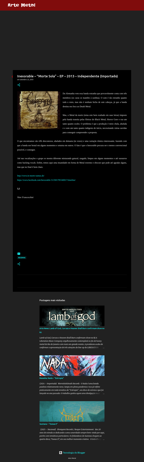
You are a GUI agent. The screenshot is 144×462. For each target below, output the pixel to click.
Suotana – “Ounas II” (49, 424)
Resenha (21, 258)
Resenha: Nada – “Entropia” (52, 378)
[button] (18, 85)
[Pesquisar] (39, 5)
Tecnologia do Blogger (72, 452)
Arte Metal (21, 5)
